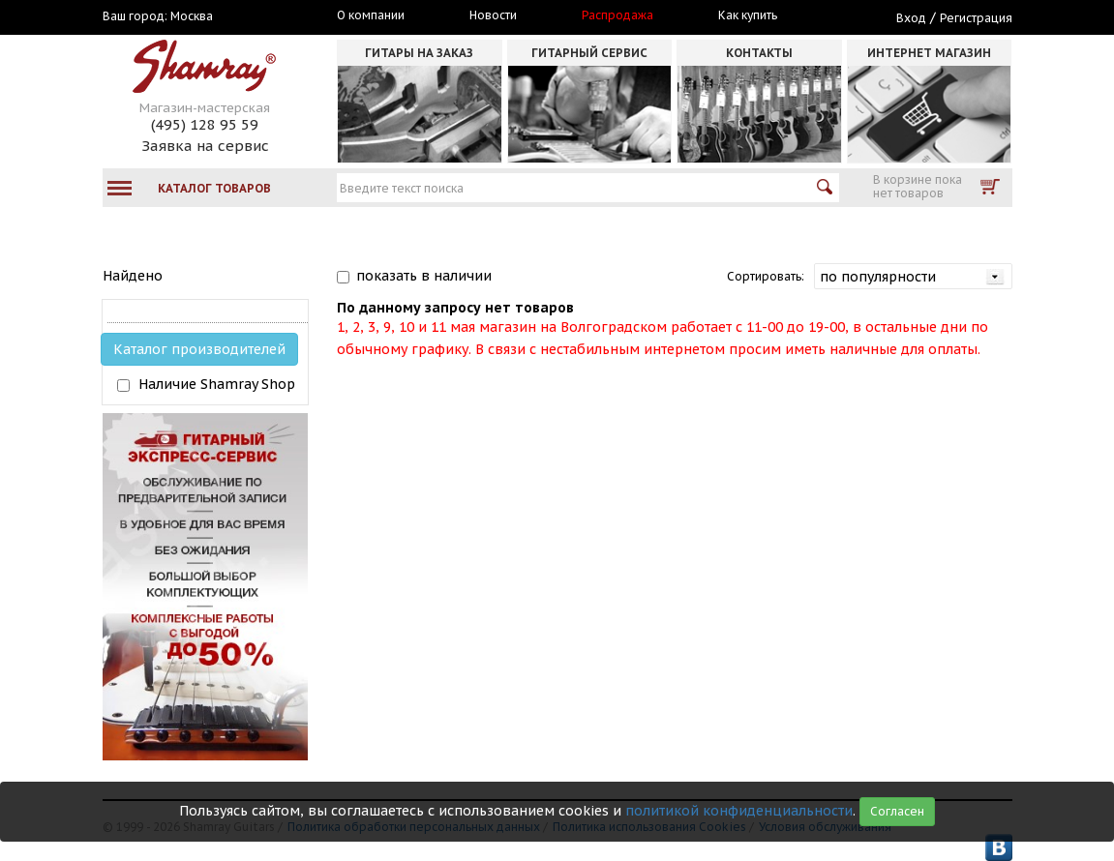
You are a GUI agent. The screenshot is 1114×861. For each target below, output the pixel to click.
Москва (191, 16)
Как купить (747, 15)
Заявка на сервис (205, 145)
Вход (911, 18)
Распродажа (617, 15)
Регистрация (976, 18)
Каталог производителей (199, 349)
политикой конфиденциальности (739, 810)
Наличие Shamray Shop (216, 384)
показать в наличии (424, 275)
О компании (371, 15)
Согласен (897, 811)
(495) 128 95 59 (204, 124)
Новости (493, 15)
